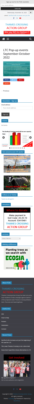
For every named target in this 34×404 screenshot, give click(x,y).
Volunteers (4, 325)
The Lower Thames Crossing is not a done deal (15, 346)
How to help (5, 318)
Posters (3, 321)
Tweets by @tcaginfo (7, 199)
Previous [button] (3, 137)
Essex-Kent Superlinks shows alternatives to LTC (16, 350)
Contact (3, 329)
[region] (17, 138)
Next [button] (30, 137)
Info (2, 314)
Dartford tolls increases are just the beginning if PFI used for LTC (19, 16)
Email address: (5, 105)
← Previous (5, 91)
